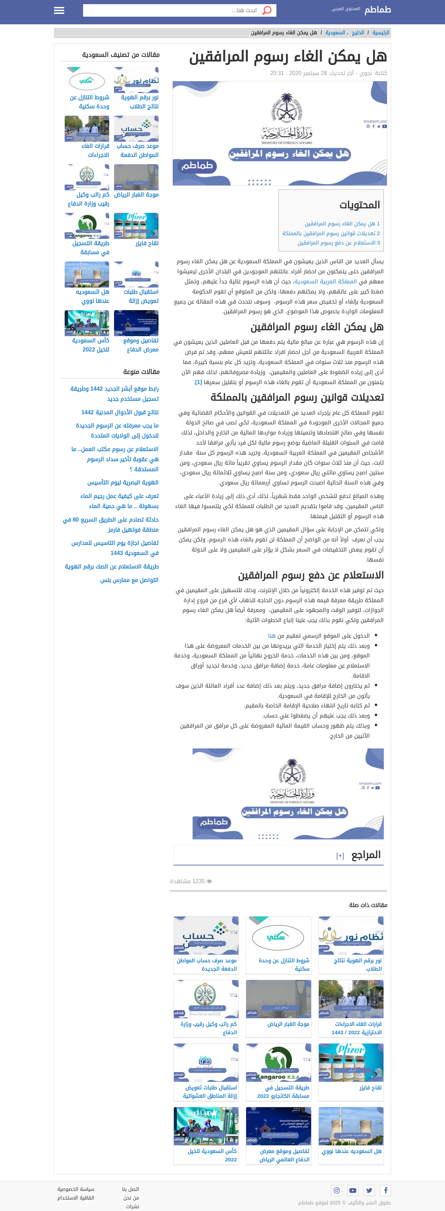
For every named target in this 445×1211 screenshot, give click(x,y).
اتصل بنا (130, 1189)
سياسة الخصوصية (75, 1189)
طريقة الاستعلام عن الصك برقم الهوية (112, 567)
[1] (198, 382)
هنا (272, 635)
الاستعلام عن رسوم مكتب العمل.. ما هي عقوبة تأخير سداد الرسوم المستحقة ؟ (115, 459)
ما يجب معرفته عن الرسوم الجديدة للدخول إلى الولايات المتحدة (117, 431)
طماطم (377, 10)
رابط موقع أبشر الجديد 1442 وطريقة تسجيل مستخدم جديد (114, 394)
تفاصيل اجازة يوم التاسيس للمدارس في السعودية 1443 (115, 548)
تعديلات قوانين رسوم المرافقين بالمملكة (331, 233)
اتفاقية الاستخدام (75, 1198)
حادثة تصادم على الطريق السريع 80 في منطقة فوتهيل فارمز (111, 525)
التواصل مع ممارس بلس (129, 580)
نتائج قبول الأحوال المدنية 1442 (120, 413)
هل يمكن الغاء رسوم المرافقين (342, 224)
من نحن (131, 1198)
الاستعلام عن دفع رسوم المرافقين (339, 243)
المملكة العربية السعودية (325, 281)
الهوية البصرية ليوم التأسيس (123, 483)
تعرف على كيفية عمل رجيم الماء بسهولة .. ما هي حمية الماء (119, 501)
